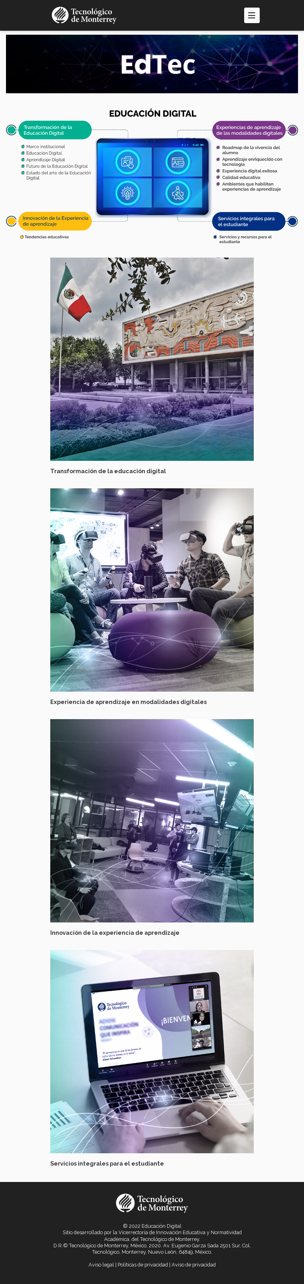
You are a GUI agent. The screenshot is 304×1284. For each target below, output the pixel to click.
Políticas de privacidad (143, 1265)
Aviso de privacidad (194, 1265)
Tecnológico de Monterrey (169, 1239)
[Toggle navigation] (252, 15)
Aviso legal (101, 1265)
